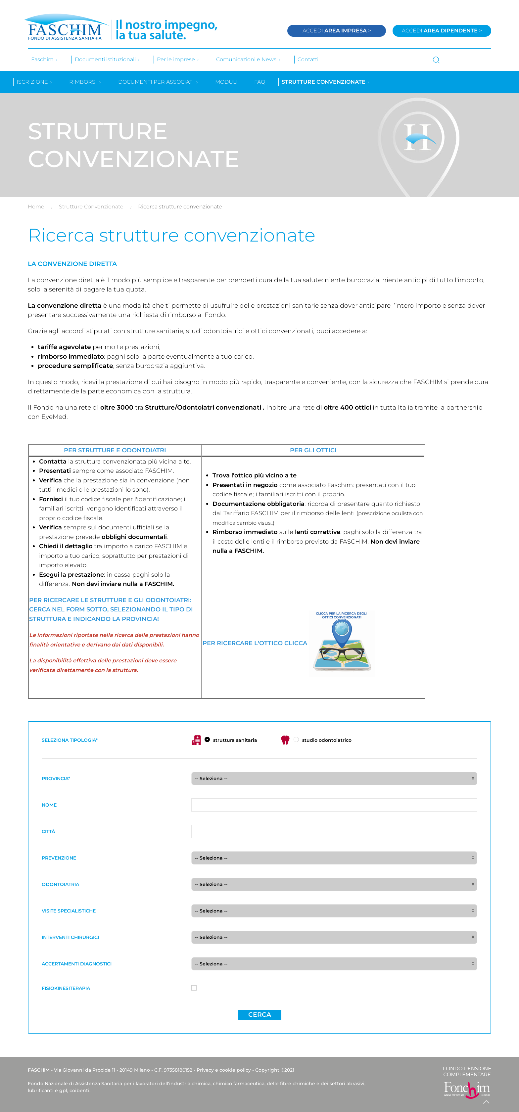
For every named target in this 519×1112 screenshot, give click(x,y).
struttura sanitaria (224, 740)
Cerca (259, 1014)
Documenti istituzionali (107, 59)
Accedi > (337, 30)
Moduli (226, 82)
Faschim (44, 59)
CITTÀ (48, 831)
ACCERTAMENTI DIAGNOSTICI (77, 964)
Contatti (308, 59)
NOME (49, 805)
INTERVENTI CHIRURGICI (70, 937)
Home (36, 206)
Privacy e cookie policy (224, 1070)
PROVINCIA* (56, 778)
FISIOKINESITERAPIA (66, 988)
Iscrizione (35, 82)
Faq (259, 82)
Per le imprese (178, 59)
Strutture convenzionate (326, 82)
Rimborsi (85, 82)
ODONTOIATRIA (60, 884)
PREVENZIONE (59, 858)
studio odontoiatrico (316, 740)
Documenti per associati (158, 82)
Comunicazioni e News (248, 59)
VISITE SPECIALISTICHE (69, 911)
